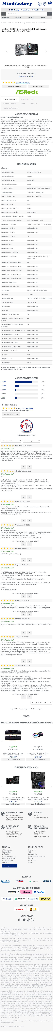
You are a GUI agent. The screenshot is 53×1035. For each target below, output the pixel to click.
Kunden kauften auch (10, 108)
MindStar (25, 10)
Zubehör (32, 104)
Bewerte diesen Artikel (11, 414)
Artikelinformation (9, 99)
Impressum (32, 850)
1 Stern (3, 398)
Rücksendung (6, 852)
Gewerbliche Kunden (9, 858)
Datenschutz (32, 854)
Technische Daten (9, 104)
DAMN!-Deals (38, 10)
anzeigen (29, 408)
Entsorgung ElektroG (9, 856)
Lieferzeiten (6, 854)
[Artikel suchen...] (26, 14)
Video (22, 104)
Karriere (30, 862)
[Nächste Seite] (50, 703)
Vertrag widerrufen (10, 866)
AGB (29, 852)
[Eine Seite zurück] (33, 703)
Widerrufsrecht (7, 850)
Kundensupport (7, 860)
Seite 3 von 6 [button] (41, 703)
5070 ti (31, 17)
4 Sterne (3, 386)
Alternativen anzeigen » (26, 76)
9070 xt (18, 17)
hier (12, 1023)
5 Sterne (3, 381)
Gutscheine (32, 860)
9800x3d (5, 17)
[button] (3, 14)
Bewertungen (23, 83)
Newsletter (6, 862)
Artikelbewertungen (27, 99)
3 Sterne (3, 390)
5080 (43, 17)
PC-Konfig (14, 10)
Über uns (31, 858)
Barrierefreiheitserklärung (36, 856)
